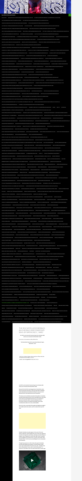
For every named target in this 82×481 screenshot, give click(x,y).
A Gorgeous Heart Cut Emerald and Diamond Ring (59, 63)
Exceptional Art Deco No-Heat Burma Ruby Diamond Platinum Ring (46, 177)
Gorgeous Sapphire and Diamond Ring (8, 234)
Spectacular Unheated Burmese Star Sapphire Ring (60, 291)
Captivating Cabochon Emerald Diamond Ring (9, 150)
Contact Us (41, 153)
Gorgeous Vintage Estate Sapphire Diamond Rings (42, 240)
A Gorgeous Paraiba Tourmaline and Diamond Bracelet (54, 66)
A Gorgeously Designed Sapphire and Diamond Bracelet (33, 88)
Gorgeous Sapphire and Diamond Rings (22, 234)
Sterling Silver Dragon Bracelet (7, 294)
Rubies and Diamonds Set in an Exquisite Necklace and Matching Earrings (14, 272)
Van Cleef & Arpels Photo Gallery (51, 308)
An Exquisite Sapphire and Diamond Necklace (42, 123)
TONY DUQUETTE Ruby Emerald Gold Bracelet (25, 308)
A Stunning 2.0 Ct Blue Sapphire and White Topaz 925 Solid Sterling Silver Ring (31, 104)
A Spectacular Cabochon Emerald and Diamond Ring (30, 93)
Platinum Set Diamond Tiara (29, 267)
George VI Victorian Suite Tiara (64, 188)
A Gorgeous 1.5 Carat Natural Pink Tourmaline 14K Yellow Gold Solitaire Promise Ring (16, 47)
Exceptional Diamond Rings (63, 177)
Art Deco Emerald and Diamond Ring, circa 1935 (47, 131)
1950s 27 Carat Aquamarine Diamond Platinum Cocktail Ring (11, 31)
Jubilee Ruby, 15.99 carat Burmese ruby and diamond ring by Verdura (33, 248)
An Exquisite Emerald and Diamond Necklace (26, 120)
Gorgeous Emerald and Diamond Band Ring (60, 207)
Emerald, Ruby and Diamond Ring (54, 172)
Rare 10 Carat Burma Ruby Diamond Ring (30, 270)
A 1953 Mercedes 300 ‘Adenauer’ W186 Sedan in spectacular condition (48, 39)
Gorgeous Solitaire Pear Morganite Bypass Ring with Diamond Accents (26, 237)
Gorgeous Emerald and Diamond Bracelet (9, 210)
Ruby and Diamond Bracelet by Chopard (33, 272)
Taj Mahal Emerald (52, 294)
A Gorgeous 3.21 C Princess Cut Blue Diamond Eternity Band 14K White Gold (14, 50)
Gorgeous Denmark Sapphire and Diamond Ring (58, 202)
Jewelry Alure (18, 248)
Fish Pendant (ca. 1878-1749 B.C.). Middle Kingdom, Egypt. (52, 183)
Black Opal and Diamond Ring (48, 142)
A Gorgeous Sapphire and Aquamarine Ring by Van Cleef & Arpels (12, 77)
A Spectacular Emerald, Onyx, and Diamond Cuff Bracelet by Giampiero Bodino (35, 96)
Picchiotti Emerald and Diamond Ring (28, 264)
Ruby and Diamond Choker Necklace (48, 272)
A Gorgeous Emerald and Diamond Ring (8, 63)
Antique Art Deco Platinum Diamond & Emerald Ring (55, 126)
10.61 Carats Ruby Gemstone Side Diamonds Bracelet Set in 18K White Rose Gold (35, 20)
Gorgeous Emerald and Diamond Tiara (39, 215)
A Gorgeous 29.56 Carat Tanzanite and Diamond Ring (40, 47)
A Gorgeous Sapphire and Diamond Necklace (31, 77)
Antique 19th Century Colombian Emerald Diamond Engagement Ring (34, 126)
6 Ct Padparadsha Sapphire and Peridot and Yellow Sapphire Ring (27, 36)
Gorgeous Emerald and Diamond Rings (25, 215)
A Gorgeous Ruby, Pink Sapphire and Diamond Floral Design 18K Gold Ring (40, 74)
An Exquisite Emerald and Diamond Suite (42, 120)
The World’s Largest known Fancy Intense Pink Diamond (42, 305)
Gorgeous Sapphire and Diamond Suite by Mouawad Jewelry (40, 234)
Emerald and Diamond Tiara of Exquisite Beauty (49, 169)
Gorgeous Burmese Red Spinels (62, 199)
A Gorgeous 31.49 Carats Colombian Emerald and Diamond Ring (38, 50)
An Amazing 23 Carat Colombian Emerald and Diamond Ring (32, 112)
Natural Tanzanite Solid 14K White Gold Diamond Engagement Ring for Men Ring (50, 256)
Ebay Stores (63, 158)
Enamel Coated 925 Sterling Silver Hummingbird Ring (10, 177)
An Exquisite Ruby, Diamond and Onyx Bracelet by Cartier (24, 123)
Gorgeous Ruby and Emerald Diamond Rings (33, 229)
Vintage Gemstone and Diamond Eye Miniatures (21, 313)
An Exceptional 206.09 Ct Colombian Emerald (9, 115)
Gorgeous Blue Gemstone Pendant (39, 199)
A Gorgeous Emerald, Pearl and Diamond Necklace (41, 63)
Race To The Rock (56, 267)
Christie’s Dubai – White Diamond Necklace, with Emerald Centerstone (13, 153)
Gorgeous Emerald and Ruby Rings (53, 215)
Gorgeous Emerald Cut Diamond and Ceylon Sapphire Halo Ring (12, 218)
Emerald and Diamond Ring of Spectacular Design (10, 169)
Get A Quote (4, 191)
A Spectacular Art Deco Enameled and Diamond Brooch (11, 93)
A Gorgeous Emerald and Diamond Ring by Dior (24, 63)
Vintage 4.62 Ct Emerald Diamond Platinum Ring (59, 310)
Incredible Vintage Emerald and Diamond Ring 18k (47, 245)
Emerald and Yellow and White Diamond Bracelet (10, 172)
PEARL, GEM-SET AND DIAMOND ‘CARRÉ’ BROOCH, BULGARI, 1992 (11, 264)
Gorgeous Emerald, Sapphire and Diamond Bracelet (20, 221)
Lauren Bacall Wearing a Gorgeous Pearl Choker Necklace (11, 253)
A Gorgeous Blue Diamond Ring (52, 55)
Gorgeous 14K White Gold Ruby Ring (30, 191)
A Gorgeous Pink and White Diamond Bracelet (26, 69)
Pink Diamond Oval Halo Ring (56, 264)
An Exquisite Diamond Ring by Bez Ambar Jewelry (10, 120)
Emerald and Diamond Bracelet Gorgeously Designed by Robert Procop (14, 164)
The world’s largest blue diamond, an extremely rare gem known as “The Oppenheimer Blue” (17, 305)
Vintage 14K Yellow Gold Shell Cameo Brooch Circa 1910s (41, 310)
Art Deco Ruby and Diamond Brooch (8, 134)
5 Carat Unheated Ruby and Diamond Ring (8, 36)
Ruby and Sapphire (42, 275)
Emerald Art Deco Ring (23, 172)
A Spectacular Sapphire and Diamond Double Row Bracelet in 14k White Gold (47, 101)
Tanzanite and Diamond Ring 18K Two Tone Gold (9, 297)
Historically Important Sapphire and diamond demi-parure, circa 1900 (13, 245)
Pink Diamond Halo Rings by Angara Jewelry (43, 264)
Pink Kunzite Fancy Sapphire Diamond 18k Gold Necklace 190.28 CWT (13, 267)
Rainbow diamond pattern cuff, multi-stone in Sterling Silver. (12, 270)
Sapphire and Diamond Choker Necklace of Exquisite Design (11, 278)
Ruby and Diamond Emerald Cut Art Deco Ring (9, 275)
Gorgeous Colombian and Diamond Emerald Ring (10, 202)
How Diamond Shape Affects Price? (32, 245)
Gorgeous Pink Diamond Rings (47, 226)
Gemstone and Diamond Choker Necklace (28, 188)
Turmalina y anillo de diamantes (39, 308)
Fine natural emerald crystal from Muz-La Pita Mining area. (32, 183)
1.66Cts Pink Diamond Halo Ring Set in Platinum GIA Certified (11, 20)
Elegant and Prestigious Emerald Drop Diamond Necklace (39, 161)
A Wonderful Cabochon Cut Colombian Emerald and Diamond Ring (40, 107)
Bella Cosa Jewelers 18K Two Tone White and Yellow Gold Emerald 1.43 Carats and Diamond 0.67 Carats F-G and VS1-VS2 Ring (22, 142)
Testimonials (43, 297)
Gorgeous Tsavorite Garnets (6, 240)
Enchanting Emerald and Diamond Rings (27, 177)
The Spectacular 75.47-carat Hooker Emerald (37, 302)
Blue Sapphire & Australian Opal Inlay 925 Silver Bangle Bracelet (12, 145)
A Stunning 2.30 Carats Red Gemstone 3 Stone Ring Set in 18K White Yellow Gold (14, 107)
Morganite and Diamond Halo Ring (7, 256)
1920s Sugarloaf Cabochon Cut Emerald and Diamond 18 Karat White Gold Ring (15, 28)
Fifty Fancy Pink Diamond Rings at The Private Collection (11, 183)
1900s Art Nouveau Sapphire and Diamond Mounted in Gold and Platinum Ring (46, 25)
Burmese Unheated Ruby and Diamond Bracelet (43, 145)
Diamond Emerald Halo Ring (6, 158)
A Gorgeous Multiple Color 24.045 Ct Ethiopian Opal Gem (34, 66)
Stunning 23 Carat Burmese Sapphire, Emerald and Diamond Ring (24, 294)
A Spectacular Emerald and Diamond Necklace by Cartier (11, 96)
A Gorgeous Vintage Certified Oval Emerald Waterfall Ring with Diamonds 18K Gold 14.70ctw (17, 85)
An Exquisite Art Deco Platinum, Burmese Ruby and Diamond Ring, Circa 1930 (20, 17)
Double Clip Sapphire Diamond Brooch (53, 158)
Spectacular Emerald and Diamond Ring (59, 286)
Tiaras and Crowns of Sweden (63, 305)
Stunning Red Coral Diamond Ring (42, 294)
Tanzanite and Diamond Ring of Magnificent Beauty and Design (29, 297)
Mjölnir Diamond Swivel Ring (41, 253)
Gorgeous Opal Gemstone (6, 226)
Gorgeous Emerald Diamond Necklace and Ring (32, 218)
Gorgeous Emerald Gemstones (58, 218)
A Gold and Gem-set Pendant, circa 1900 (8, 44)
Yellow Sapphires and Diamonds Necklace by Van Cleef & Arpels (22, 321)
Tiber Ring (3, 308)
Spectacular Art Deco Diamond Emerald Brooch (10, 286)
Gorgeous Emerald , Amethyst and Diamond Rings (24, 207)
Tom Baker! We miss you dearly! (11, 308)
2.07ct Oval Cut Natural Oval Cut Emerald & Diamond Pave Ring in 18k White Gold (56, 31)
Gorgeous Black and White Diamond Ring (25, 199)
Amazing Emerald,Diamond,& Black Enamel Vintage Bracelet (11, 112)
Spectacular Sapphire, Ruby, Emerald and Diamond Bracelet (11, 291)
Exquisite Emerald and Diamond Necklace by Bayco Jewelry (27, 180)
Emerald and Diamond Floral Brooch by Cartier (35, 164)
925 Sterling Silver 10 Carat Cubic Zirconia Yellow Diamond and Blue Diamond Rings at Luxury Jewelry (19, 39)
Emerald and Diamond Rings (24, 169)
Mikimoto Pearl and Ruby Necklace (28, 253)
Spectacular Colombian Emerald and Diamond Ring (42, 286)
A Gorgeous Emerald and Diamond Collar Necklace (53, 58)
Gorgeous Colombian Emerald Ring (43, 202)
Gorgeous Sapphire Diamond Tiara (7, 237)
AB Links (54, 107)
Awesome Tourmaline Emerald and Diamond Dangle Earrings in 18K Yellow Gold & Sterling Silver (18, 139)
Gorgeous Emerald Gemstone (46, 218)
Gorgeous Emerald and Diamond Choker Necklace (25, 210)
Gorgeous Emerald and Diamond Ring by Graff (9, 215)
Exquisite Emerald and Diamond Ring (44, 180)
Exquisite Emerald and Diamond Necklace (8, 180)
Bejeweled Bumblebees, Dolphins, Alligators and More (44, 139)
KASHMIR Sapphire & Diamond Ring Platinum (53, 248)
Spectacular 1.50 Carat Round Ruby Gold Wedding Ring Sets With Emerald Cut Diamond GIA (42, 283)
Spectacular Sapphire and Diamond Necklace (27, 289)
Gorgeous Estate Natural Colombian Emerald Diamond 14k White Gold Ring (50, 221)
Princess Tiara (49, 267)
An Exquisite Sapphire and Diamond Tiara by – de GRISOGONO (11, 126)
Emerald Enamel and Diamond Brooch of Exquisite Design (38, 172)
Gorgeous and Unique (57, 196)
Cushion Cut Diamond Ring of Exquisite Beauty (51, 153)
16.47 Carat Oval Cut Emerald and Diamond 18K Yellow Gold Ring (12, 25)
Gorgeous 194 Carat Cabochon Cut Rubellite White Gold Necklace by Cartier (50, 191)
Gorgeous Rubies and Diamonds (7, 229)
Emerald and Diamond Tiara (35, 169)
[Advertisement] (32, 351)
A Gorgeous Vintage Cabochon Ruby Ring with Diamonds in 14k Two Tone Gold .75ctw (50, 82)
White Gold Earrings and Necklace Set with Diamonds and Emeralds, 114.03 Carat (53, 316)
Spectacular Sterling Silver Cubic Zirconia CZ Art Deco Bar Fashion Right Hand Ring (37, 291)
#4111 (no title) (4, 17)
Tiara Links (55, 305)
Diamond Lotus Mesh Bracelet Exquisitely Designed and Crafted (23, 158)
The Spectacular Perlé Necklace (52, 302)
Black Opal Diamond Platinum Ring (60, 142)
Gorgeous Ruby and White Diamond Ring (49, 229)
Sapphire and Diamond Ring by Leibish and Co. (51, 278)
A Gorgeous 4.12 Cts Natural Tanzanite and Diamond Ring (59, 50)
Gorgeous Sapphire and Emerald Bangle (58, 234)
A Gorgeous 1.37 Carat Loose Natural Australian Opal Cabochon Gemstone (28, 44)
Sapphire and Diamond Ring (27, 278)
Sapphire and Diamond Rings (64, 278)
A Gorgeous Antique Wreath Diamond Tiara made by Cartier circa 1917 (13, 55)
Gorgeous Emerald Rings (6, 221)
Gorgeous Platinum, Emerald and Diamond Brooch (61, 226)
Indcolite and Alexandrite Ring (62, 245)
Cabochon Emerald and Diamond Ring (59, 145)
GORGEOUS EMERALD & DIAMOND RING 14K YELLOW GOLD (42, 207)
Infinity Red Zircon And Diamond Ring (8, 248)
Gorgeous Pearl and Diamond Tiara (34, 226)
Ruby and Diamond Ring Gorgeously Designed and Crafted (28, 275)
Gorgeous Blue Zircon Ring (51, 199)
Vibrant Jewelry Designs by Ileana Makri (8, 310)
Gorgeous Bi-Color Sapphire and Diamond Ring (9, 199)
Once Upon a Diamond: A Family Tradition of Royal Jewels (48, 259)
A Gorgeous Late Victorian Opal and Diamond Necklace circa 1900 (12, 66)
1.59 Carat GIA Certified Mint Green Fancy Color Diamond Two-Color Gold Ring (47, 17)
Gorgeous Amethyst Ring (48, 196)
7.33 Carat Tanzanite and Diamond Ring (62, 36)
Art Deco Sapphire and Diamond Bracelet (35, 134)
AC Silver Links (63, 107)
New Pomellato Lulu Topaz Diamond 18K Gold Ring (29, 259)
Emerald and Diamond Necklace (50, 164)
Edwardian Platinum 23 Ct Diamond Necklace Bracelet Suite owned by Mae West (15, 161)
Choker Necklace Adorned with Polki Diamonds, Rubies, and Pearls (29, 150)
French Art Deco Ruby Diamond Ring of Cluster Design (11, 188)
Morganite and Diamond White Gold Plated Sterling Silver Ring (25, 256)
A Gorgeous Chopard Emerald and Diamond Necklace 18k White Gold (32, 58)
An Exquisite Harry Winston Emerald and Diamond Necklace (60, 120)
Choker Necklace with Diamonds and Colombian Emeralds (52, 150)
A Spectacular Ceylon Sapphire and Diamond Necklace (50, 93)
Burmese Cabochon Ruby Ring (29, 145)
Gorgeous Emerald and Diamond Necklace (42, 210)
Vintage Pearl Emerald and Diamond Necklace (51, 313)
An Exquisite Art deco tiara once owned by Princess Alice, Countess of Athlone (57, 115)
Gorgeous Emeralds (33, 221)
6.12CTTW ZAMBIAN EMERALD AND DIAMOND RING (47, 36)
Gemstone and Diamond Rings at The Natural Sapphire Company (46, 188)
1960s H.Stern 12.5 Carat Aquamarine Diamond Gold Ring (32, 31)
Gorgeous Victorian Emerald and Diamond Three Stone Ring (23, 240)
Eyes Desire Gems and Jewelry (8, 15)
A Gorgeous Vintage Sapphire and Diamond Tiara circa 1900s (43, 85)
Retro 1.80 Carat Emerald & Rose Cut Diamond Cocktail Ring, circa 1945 (49, 270)
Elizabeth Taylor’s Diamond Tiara (55, 161)
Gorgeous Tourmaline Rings (59, 237)
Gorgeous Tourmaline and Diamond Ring (46, 237)
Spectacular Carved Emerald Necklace (25, 286)
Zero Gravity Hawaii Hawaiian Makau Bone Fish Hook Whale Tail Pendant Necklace (47, 321)
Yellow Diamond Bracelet (6, 321)
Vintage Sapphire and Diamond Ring (7, 316)
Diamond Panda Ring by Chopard (40, 158)
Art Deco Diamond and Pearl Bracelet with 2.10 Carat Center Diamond (13, 131)
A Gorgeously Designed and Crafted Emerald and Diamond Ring (12, 88)
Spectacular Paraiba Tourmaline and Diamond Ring (10, 289)
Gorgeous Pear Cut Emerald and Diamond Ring (19, 226)
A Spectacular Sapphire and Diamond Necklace (9, 104)
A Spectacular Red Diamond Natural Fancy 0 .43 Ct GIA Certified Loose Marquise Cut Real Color (17, 101)
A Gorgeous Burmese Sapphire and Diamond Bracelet (10, 58)
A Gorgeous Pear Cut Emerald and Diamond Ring (10, 69)
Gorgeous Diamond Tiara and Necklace (8, 207)
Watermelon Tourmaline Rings (34, 316)
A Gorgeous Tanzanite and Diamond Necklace (9, 82)
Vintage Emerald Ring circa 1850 (7, 313)
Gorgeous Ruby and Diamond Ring (19, 229)
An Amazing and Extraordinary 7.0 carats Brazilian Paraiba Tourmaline (55, 112)
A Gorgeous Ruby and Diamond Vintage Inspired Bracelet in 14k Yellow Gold (14, 74)
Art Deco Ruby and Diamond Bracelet (63, 131)
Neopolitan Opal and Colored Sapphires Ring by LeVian (11, 259)
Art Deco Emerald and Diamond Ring (32, 131)
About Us (58, 107)
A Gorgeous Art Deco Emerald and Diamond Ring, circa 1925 (36, 55)
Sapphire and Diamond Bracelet (52, 275)
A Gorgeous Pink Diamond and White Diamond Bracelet (45, 69)
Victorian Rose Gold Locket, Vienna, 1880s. (23, 310)
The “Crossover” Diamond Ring (52, 297)
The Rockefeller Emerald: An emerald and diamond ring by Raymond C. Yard (15, 302)
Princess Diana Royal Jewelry (41, 267)
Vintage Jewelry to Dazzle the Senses (36, 313)
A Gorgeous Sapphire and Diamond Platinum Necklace (49, 77)
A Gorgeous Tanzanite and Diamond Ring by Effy (26, 82)
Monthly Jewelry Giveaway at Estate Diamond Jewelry (56, 253)
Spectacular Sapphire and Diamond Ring (43, 289)
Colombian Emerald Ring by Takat (31, 153)
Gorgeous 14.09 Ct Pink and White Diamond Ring (15, 191)
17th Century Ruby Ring (28, 25)
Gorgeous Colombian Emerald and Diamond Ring (28, 202)
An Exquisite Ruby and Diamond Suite (8, 123)
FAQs (52, 180)
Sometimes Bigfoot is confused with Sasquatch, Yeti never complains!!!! (14, 283)
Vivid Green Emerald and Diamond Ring (21, 316)
